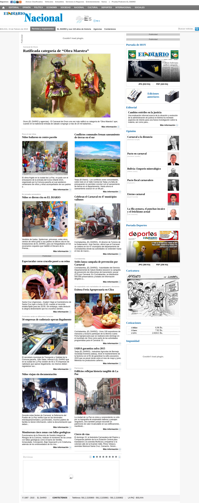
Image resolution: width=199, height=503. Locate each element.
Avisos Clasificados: (34, 2)
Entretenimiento (93, 2)
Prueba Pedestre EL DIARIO (124, 2)
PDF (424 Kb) (162, 84)
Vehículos (49, 2)
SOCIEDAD (65, 7)
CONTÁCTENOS (60, 498)
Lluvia (80, 19)
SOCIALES (140, 7)
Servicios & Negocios (75, 2)
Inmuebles (59, 2)
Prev (90, 456)
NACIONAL (79, 7)
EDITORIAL (14, 7)
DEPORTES (106, 7)
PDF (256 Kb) (162, 265)
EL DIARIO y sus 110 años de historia (74, 29)
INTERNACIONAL (123, 7)
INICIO (3, 7)
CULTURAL (93, 7)
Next (119, 456)
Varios (104, 2)
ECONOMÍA (51, 7)
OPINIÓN (26, 7)
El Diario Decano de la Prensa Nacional (36, 17)
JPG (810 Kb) (144, 84)
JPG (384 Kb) (144, 265)
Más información (109, 127)
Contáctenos (110, 29)
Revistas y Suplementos (43, 29)
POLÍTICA (38, 7)
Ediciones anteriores (153, 95)
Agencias (97, 29)
